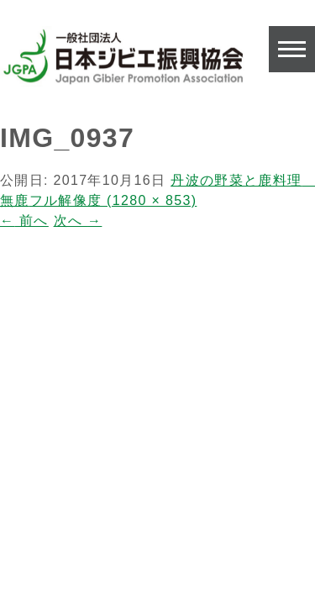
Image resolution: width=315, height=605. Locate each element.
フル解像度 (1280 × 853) (113, 200)
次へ (78, 220)
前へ (24, 220)
